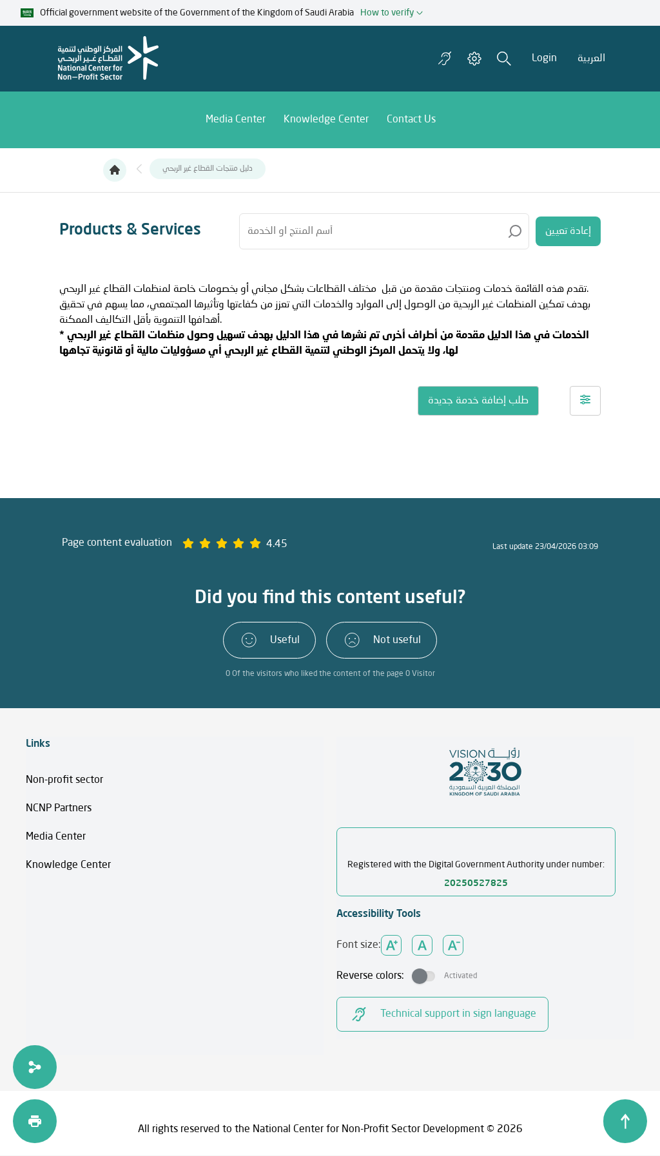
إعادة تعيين (568, 231)
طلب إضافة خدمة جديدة (478, 401)
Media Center (56, 837)
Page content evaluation (117, 543)
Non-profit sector (64, 780)
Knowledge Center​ (68, 865)
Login (544, 58)
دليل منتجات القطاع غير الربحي (207, 169)
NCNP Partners (59, 809)
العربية (591, 58)
